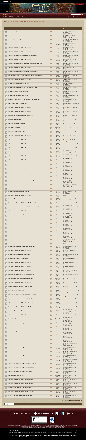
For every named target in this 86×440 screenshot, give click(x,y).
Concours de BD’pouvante (14, 119)
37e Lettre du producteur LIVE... (70, 172)
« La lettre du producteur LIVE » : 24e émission (19, 262)
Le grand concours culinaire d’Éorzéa (17, 290)
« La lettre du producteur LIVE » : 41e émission (19, 147)
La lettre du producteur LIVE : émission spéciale (20, 286)
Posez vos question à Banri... (69, 107)
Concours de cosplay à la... (69, 83)
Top (80, 400)
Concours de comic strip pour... (69, 239)
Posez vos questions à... (68, 35)
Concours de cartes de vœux (15, 151)
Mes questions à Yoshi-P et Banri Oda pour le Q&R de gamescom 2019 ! (25, 75)
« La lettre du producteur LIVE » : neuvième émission (21, 391)
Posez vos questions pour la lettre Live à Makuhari (20, 395)
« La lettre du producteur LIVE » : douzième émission (21, 359)
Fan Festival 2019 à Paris (14, 127)
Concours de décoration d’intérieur (16, 123)
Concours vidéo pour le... (68, 331)
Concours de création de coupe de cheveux (18, 258)
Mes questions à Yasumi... (68, 135)
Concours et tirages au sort (15, 31)
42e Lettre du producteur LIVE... (70, 143)
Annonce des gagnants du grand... (70, 290)
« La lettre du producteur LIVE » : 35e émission (19, 176)
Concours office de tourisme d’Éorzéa (17, 214)
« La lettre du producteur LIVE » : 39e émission (19, 159)
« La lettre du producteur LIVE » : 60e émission (19, 59)
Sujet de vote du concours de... (69, 258)
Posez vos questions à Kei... (69, 59)
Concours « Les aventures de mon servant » (19, 254)
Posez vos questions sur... (68, 43)
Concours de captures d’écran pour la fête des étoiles (21, 298)
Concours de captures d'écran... (70, 87)
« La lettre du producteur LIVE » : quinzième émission (21, 339)
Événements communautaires (27, 21)
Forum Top (5, 14)
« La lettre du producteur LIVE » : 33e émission (19, 195)
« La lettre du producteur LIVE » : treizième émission (21, 351)
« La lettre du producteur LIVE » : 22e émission (19, 266)
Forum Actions (22, 16)
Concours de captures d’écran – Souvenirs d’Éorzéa (21, 274)
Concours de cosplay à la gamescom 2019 (18, 83)
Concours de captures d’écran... (70, 55)
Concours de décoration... (68, 123)
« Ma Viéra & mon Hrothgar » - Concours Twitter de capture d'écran (24, 99)
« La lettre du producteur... (68, 211)
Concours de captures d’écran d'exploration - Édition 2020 (22, 55)
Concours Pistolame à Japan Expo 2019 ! (18, 91)
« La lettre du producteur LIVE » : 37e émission (19, 172)
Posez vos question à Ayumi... (69, 111)
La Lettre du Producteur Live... (69, 176)
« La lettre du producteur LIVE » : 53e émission (19, 79)
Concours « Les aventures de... (69, 254)
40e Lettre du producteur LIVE (69, 156)
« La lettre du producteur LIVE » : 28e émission (19, 227)
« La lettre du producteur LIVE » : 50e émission (19, 107)
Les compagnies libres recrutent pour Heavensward (20, 278)
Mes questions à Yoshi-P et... (69, 75)
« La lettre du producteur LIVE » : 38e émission (19, 163)
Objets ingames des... (67, 319)
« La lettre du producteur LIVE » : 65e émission (19, 47)
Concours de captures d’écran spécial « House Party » (21, 180)
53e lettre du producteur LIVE (69, 79)
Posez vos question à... (68, 67)
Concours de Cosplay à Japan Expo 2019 (18, 95)
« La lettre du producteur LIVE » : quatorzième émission (21, 343)
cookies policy (12, 434)
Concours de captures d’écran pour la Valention (20, 371)
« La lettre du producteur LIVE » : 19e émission (19, 314)
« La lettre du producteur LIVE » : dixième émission (20, 383)
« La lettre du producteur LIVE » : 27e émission (19, 235)
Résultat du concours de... (68, 278)
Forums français (14, 21)
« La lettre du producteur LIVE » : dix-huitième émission (21, 302)
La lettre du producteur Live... (69, 286)
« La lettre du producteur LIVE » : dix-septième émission (22, 326)
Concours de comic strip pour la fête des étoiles (20, 239)
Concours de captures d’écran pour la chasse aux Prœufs (22, 347)
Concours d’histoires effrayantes (16, 198)
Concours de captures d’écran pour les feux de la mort (21, 322)
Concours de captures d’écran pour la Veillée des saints (21, 246)
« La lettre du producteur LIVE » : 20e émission (19, 282)
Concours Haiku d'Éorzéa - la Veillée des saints (19, 387)
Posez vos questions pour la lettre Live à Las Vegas (20, 306)
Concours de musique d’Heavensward (17, 231)
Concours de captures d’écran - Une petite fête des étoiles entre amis (25, 63)
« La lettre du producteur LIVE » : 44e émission (19, 135)
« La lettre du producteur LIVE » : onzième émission (20, 379)
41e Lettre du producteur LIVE (69, 147)
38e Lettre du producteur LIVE (69, 164)
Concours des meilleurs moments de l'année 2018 (20, 115)
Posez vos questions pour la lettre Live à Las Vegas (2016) (22, 202)
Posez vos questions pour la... (69, 184)
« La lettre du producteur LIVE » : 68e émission (19, 43)
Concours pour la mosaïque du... (70, 39)
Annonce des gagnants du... (69, 99)
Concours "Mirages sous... (68, 31)
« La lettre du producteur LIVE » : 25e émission (19, 250)
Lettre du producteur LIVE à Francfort (17, 184)
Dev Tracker (67, 16)
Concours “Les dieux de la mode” (16, 131)
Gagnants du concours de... (69, 168)
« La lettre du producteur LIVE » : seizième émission (21, 335)
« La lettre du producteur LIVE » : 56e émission (19, 67)
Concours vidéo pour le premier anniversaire (19, 331)
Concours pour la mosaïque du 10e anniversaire (20, 39)
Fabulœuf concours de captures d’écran (18, 103)
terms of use (67, 434)
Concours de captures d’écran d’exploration (19, 167)
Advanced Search (79, 16)
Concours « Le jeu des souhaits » (16, 310)
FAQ (18, 16)
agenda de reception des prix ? (69, 127)
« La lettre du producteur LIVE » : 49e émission (19, 111)
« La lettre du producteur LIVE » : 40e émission (19, 155)
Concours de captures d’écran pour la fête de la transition (22, 294)
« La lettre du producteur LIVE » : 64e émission (19, 51)
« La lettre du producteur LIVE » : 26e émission (19, 243)
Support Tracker (73, 16)
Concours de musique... (68, 231)
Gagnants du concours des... (69, 115)
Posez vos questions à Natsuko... (70, 51)
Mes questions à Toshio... (68, 139)
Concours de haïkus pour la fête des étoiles (18, 191)
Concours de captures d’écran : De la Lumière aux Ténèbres (22, 87)
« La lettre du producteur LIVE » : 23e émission (19, 270)
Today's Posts (5, 16)
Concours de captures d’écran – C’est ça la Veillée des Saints (23, 71)
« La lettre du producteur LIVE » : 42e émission (19, 143)
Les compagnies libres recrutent (16, 375)
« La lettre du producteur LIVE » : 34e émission (19, 188)
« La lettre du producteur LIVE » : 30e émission (19, 218)
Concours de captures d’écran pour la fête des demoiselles (22, 355)
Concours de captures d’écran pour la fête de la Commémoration (24, 206)
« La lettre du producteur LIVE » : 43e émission (19, 139)
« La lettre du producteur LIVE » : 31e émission (19, 210)
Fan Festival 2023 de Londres (15, 35)
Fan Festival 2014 (12, 318)
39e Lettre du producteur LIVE (69, 160)
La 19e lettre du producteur (69, 315)
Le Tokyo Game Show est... (69, 395)
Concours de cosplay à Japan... (69, 95)
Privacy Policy (52, 423)
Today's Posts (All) (12, 16)
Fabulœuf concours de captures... (70, 103)
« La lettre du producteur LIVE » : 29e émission (19, 222)
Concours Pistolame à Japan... (69, 91)
